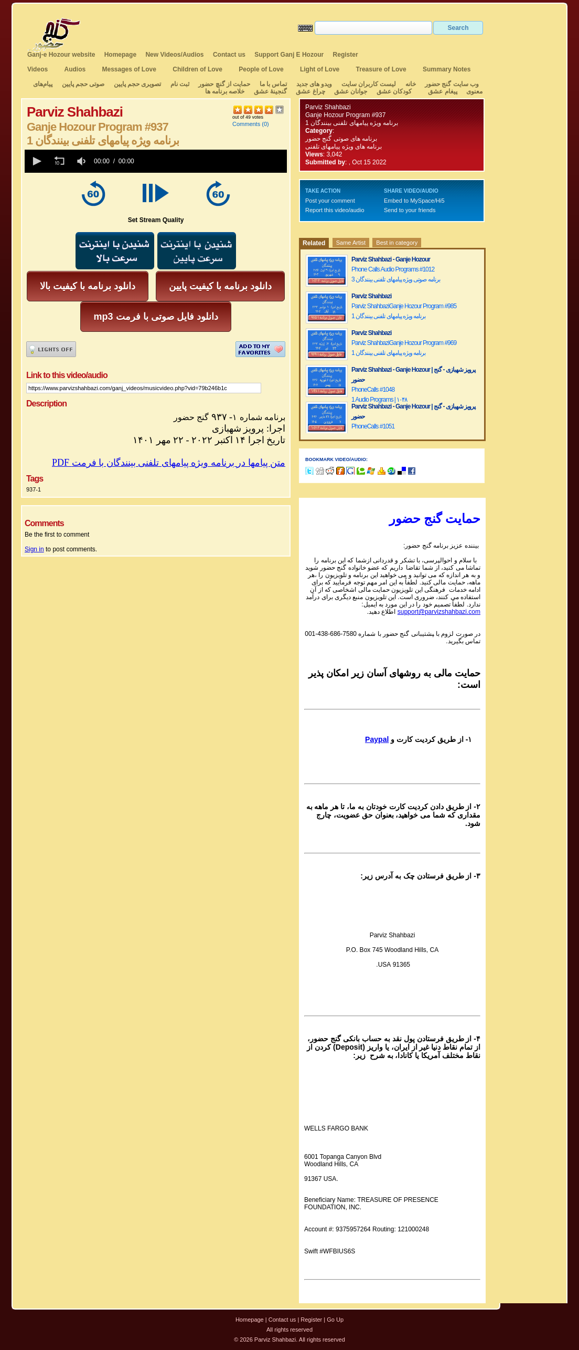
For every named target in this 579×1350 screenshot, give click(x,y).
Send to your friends (409, 210)
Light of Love (319, 69)
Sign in (34, 549)
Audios (74, 69)
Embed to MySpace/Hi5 (414, 200)
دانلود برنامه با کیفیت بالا (87, 286)
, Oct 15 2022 (368, 162)
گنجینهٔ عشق (270, 91)
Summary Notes (446, 69)
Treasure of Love (381, 69)
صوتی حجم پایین (82, 84)
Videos (37, 69)
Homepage (120, 54)
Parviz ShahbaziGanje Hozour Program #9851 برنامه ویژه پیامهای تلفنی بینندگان (403, 311)
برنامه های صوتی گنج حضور (341, 138)
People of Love (261, 69)
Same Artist (351, 242)
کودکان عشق (394, 91)
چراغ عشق (310, 91)
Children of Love (197, 69)
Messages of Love (129, 69)
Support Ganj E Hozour (289, 54)
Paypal (377, 739)
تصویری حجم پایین (136, 84)
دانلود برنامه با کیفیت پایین (220, 286)
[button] (36, 161)
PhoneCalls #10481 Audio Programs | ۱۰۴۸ (379, 394)
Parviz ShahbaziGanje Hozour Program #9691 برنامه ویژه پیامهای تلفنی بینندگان (403, 348)
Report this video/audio (334, 210)
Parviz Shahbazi (328, 107)
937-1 (33, 489)
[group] (82, 161)
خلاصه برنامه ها (225, 91)
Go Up (335, 1319)
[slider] (212, 161)
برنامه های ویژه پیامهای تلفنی (343, 146)
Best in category (396, 242)
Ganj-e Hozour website (61, 54)
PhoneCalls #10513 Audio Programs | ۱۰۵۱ (379, 431)
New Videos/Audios (174, 54)
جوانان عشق (350, 91)
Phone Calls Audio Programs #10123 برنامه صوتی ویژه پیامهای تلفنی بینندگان (395, 274)
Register (345, 54)
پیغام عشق (442, 91)
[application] (156, 161)
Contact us (229, 54)
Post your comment (330, 200)
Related (314, 243)
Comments (246, 124)
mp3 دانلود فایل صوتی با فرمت (155, 316)
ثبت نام (179, 84)
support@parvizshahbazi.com (439, 611)
